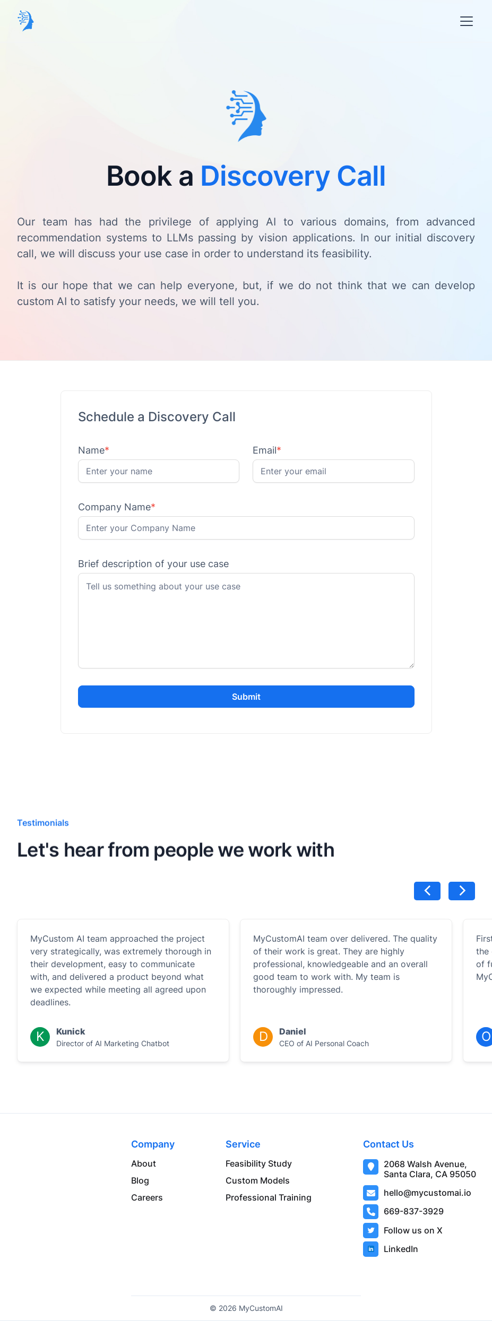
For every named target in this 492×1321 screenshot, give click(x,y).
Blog (140, 1180)
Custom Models (258, 1180)
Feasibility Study (259, 1163)
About (143, 1163)
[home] (25, 21)
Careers (147, 1197)
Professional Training (269, 1197)
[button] (464, 21)
